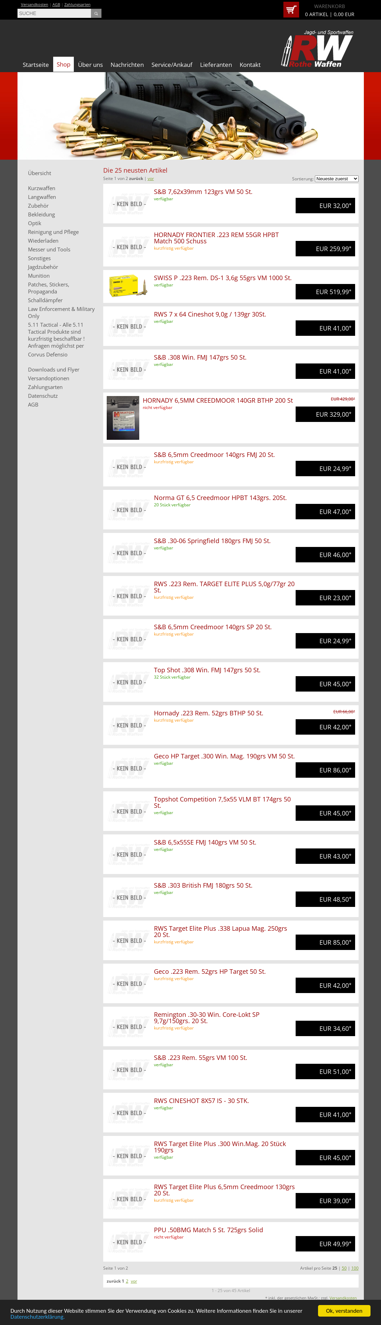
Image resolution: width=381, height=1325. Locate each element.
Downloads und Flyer (53, 369)
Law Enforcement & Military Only (61, 312)
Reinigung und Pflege (53, 231)
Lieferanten (216, 65)
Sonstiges (39, 258)
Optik (34, 223)
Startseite (36, 65)
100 (355, 1268)
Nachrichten (127, 65)
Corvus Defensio (48, 354)
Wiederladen (43, 240)
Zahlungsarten (77, 4)
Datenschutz (43, 395)
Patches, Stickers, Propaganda (48, 288)
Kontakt (250, 65)
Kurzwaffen (41, 188)
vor (151, 178)
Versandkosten (34, 4)
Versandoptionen (48, 378)
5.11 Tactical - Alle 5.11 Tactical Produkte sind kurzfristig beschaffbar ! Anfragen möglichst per (56, 335)
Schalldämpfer (45, 300)
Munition (39, 275)
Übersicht (39, 172)
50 (344, 1268)
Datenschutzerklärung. (37, 1317)
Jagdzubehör (43, 266)
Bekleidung (41, 214)
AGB (56, 4)
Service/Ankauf (171, 65)
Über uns (90, 65)
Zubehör (38, 205)
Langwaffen (42, 196)
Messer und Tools (49, 249)
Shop (63, 64)
